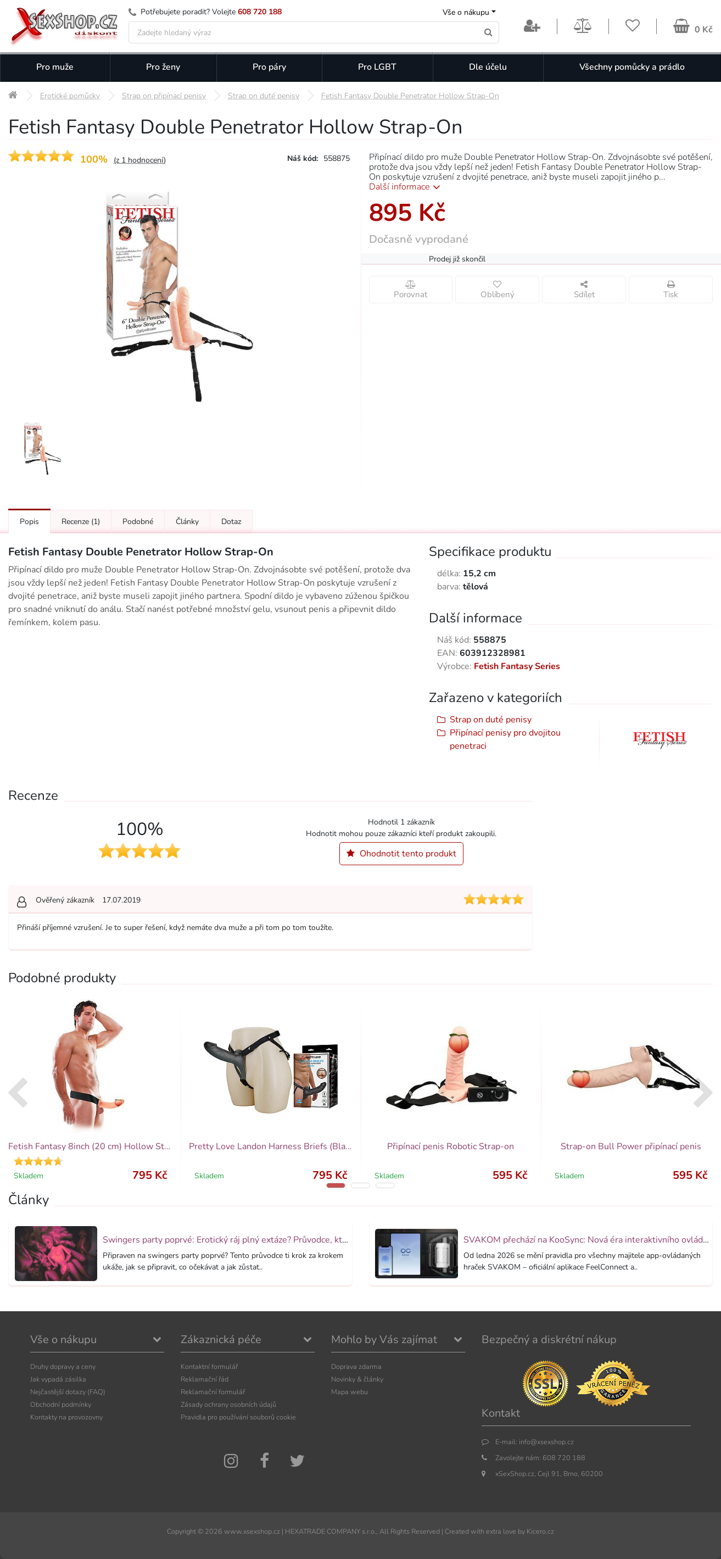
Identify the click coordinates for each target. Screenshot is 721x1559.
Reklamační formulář (213, 1391)
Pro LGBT (377, 67)
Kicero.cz (540, 1531)
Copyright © (185, 1531)
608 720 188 (260, 12)
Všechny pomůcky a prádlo (632, 67)
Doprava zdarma (356, 1366)
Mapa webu (349, 1391)
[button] (335, 1185)
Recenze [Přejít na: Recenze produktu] (81, 521)
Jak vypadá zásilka (58, 1379)
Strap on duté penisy (491, 720)
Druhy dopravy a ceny (63, 1366)
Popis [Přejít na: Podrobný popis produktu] (29, 521)
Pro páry (269, 67)
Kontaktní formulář (209, 1366)
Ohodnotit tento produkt (401, 854)
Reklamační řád (204, 1379)
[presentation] (17, 1094)
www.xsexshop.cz (252, 1531)
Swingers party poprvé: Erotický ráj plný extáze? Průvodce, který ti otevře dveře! (260, 1240)
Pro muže (55, 67)
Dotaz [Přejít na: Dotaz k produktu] (231, 521)
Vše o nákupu (466, 12)
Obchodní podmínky (60, 1404)
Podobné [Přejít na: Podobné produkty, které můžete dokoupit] (137, 521)
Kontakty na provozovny (66, 1417)
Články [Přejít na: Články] (187, 521)
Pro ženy (163, 67)
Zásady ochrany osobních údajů (228, 1404)
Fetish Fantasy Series (517, 666)
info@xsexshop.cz (546, 1441)
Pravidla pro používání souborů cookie (238, 1417)
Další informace (406, 187)
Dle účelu (488, 67)
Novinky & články (357, 1379)
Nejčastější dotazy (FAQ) (67, 1391)
